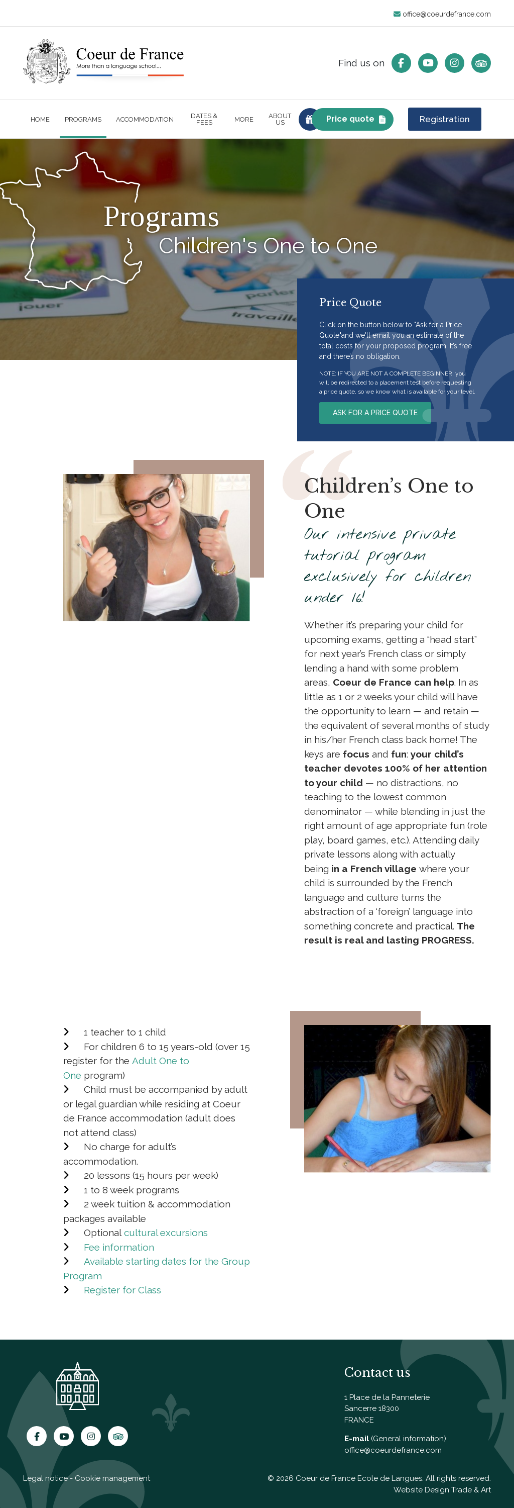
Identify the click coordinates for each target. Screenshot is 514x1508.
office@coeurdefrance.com (442, 14)
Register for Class (122, 1289)
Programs (83, 119)
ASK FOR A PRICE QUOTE (375, 413)
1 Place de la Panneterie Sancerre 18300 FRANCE (387, 1409)
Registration (445, 119)
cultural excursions (166, 1232)
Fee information (119, 1247)
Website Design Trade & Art (442, 1489)
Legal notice (45, 1478)
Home (40, 119)
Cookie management (112, 1478)
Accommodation (145, 119)
